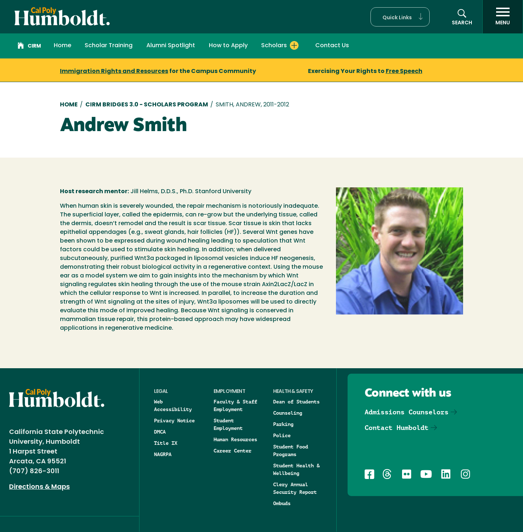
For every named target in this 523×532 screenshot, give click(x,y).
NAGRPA (162, 454)
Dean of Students (296, 402)
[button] (400, 17)
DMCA (160, 432)
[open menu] (502, 16)
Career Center (232, 451)
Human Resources (235, 439)
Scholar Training (109, 46)
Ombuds (282, 503)
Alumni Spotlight (170, 46)
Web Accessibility (173, 405)
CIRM (29, 46)
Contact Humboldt (397, 427)
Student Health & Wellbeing (296, 469)
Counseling (287, 413)
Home (62, 46)
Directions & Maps (39, 487)
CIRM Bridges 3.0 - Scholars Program (146, 105)
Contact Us (332, 46)
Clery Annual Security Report (295, 488)
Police (282, 435)
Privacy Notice (174, 420)
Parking (283, 424)
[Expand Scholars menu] (294, 45)
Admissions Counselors (407, 412)
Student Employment (228, 424)
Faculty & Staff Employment (235, 405)
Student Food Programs (290, 450)
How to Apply (228, 46)
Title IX (165, 443)
